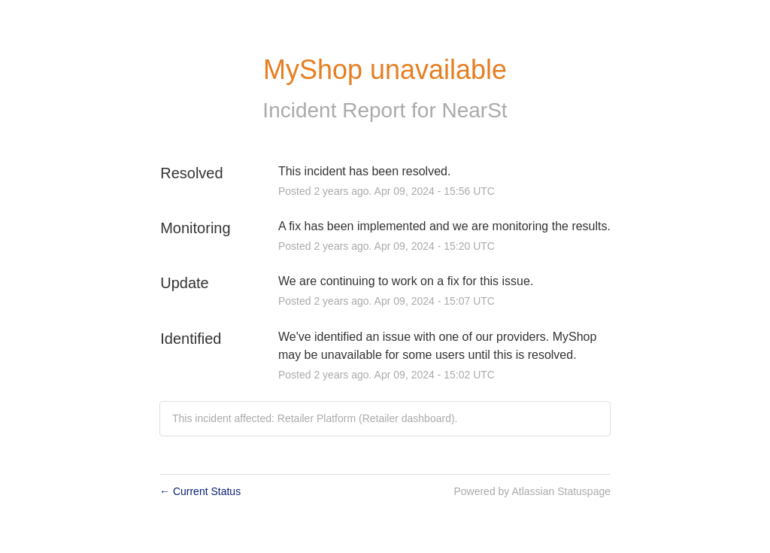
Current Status (200, 491)
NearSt (474, 110)
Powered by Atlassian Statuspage (532, 491)
